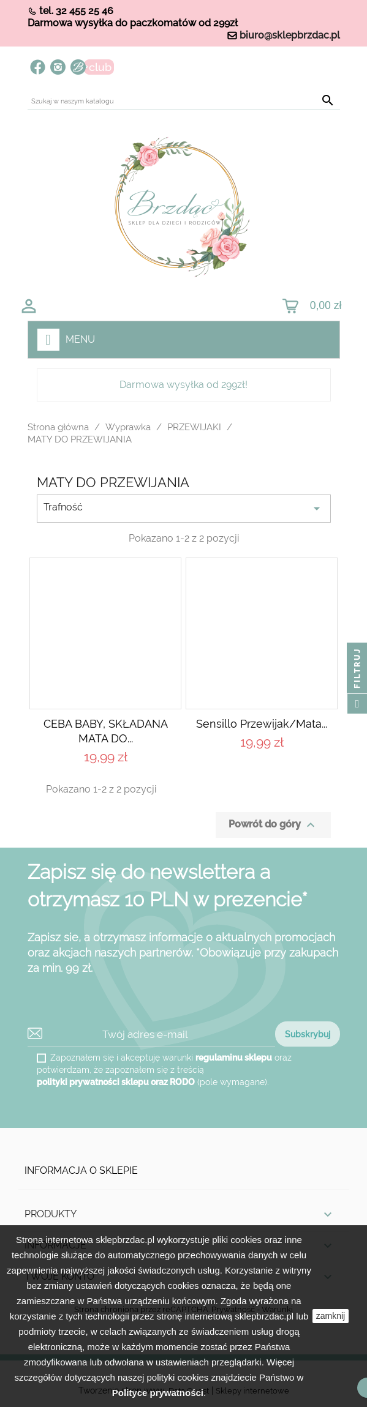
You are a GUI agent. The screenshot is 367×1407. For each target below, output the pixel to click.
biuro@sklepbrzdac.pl (290, 35)
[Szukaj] (184, 101)
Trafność (184, 508)
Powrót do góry (273, 825)
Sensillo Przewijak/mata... (261, 723)
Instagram (58, 67)
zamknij (330, 1316)
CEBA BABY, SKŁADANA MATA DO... (106, 731)
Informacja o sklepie (81, 1170)
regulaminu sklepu (233, 1057)
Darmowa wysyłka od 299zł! (183, 384)
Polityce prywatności (157, 1392)
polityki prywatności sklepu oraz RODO (116, 1082)
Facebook (37, 67)
